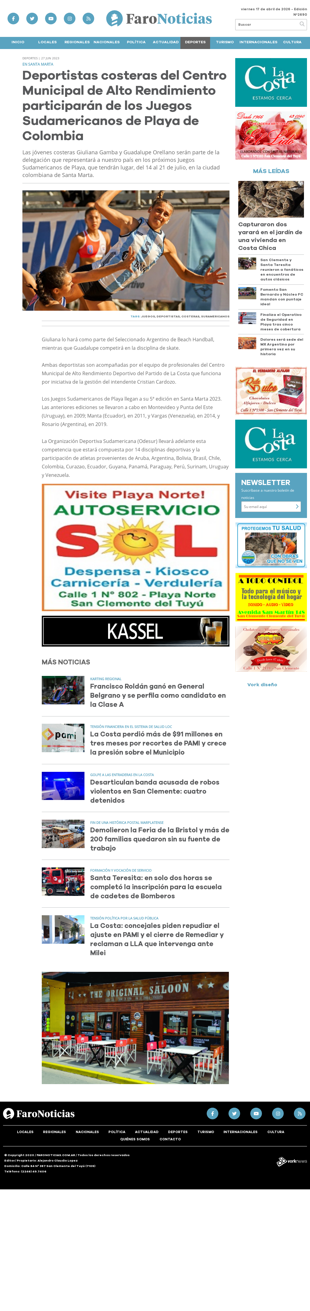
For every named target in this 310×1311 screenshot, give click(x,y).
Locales (47, 42)
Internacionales (258, 42)
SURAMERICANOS (215, 316)
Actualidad (166, 42)
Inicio (18, 42)
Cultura (292, 42)
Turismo (225, 42)
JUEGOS (148, 316)
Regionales (77, 42)
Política (136, 42)
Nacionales (107, 42)
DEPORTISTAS (168, 316)
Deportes (195, 42)
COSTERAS (190, 316)
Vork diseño (262, 684)
